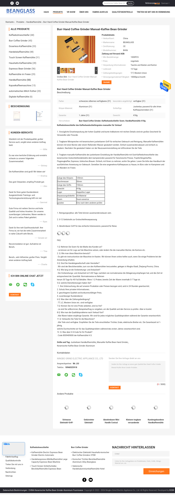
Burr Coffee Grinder (18, 40)
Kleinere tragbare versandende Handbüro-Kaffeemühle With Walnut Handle (133, 421)
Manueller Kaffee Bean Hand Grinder (112, 342)
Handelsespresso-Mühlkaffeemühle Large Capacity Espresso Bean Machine (49, 460)
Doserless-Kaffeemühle (20, 46)
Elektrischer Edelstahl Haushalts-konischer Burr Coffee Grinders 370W (90, 453)
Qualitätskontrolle (122, 12)
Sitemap (9, 476)
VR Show (71, 12)
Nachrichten (10, 472)
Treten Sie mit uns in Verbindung (153, 12)
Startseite (9, 22)
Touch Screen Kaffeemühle (22, 57)
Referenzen (150, 3)
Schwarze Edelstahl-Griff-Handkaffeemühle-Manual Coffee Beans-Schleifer (67, 421)
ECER (171, 490)
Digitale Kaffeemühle (19, 96)
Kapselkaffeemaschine (20, 85)
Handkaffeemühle (33, 22)
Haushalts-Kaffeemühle (20, 63)
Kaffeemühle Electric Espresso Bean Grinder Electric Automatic (47, 453)
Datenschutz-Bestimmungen (15, 490)
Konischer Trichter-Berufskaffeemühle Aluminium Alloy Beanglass (88, 460)
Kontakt (106, 82)
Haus (46, 12)
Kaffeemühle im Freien (20, 74)
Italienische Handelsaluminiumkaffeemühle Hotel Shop (88, 468)
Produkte (58, 12)
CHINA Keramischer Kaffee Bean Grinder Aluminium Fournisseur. (56, 490)
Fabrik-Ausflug (100, 12)
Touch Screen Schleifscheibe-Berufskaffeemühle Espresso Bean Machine (46, 468)
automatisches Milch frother (22, 91)
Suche (130, 3)
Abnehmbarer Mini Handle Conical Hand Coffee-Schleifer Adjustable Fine (111, 421)
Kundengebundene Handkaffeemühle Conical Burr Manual (156, 421)
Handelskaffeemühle (19, 52)
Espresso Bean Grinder (20, 68)
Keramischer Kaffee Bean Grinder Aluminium (76, 346)
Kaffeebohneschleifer (19, 35)
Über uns (83, 12)
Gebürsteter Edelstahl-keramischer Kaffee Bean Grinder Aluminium (89, 421)
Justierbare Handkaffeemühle (83, 342)
